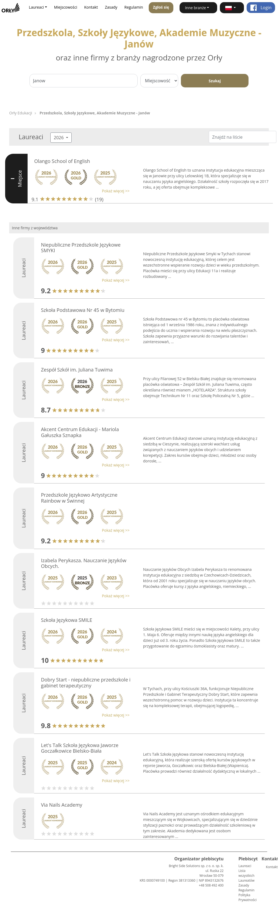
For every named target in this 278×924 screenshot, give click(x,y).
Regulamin (133, 7)
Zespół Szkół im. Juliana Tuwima (76, 369)
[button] (232, 7)
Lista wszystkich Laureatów (246, 875)
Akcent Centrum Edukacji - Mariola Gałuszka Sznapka (80, 432)
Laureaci (245, 866)
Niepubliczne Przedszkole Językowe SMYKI (80, 247)
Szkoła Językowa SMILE (66, 620)
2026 (59, 138)
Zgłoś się (161, 7)
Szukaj (214, 80)
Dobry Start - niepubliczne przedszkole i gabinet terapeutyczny (85, 682)
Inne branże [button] (195, 7)
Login (261, 7)
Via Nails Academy (61, 805)
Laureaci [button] (36, 7)
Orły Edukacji (20, 112)
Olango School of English (62, 161)
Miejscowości (65, 7)
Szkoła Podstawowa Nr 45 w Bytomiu (82, 310)
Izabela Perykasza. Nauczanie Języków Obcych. (83, 563)
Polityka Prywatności (248, 897)
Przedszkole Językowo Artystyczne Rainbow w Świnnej (79, 498)
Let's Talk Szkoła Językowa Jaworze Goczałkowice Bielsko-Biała (79, 748)
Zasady (111, 7)
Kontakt (91, 7)
